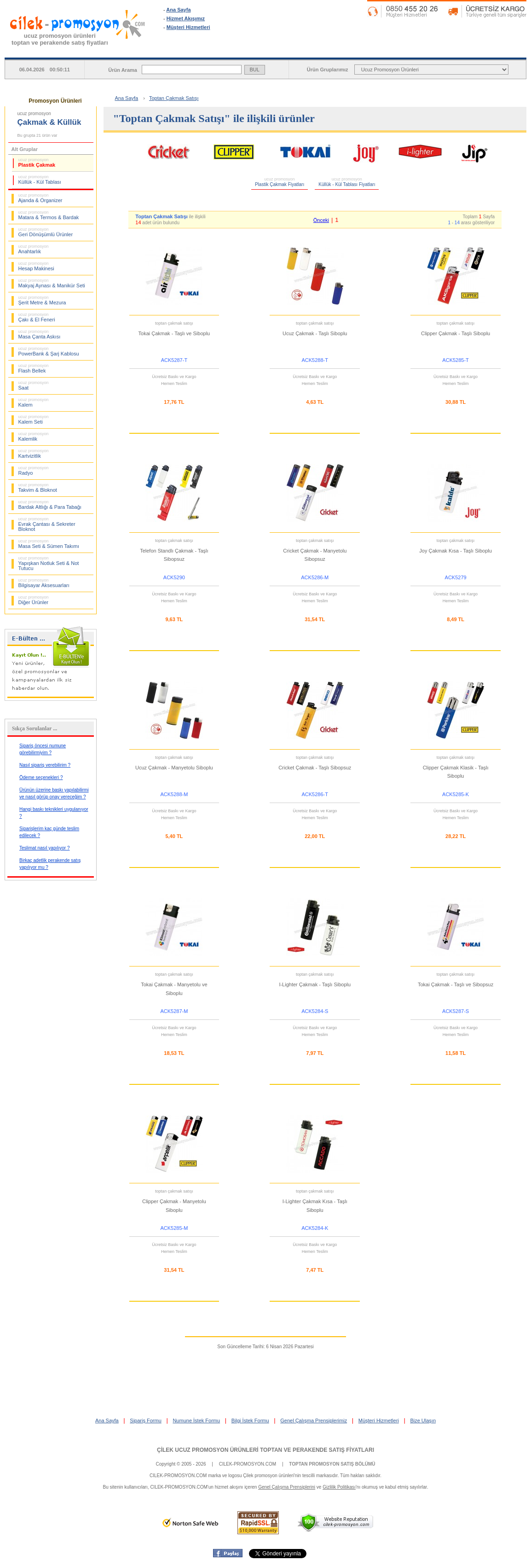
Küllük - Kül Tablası (39, 180)
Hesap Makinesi (36, 266)
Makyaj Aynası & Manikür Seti (51, 283)
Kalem (33, 402)
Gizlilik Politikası (339, 1487)
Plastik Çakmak (37, 162)
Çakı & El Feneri (36, 317)
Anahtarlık (33, 249)
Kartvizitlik (33, 453)
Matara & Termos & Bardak (48, 215)
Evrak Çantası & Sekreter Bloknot (46, 524)
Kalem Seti (33, 419)
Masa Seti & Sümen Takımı (48, 544)
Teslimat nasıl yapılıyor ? (44, 847)
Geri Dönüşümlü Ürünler (45, 232)
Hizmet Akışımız (186, 18)
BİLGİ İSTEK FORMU (481, 50)
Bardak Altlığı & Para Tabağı (49, 505)
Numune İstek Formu (196, 1420)
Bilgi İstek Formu (250, 1420)
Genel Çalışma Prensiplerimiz (313, 1420)
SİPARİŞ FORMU (300, 50)
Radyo (33, 471)
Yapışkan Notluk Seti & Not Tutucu (48, 563)
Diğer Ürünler (33, 600)
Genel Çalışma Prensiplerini (286, 1487)
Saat (33, 385)
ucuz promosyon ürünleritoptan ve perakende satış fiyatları (60, 39)
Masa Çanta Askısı (39, 334)
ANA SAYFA (209, 50)
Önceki (321, 220)
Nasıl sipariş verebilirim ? (44, 765)
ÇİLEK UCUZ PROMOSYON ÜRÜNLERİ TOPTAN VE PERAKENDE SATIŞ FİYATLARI (265, 1450)
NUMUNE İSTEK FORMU (390, 50)
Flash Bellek (33, 368)
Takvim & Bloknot (37, 488)
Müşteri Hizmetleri (188, 27)
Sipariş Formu (145, 1420)
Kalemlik (33, 436)
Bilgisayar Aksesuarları (43, 583)
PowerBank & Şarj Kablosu (48, 351)
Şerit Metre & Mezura (42, 300)
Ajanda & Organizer (40, 198)
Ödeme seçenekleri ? (41, 777)
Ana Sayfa (178, 9)
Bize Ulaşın (423, 1420)
